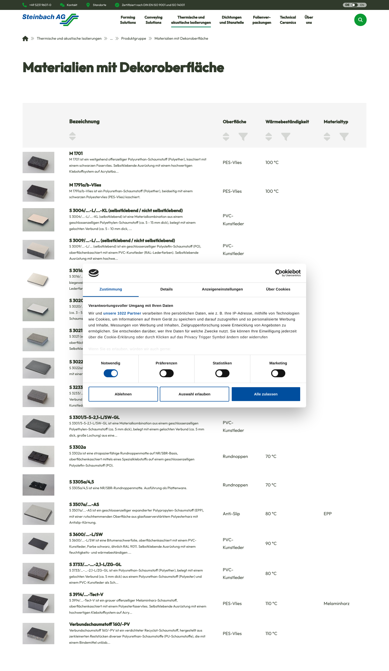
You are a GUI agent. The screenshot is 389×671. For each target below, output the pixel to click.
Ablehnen (123, 394)
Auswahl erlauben (194, 394)
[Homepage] (50, 20)
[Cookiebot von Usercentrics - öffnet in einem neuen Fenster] (279, 273)
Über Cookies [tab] (278, 289)
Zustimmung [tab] (110, 289)
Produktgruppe (130, 38)
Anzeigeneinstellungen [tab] (222, 289)
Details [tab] (167, 289)
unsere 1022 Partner (122, 313)
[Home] (25, 38)
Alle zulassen (266, 394)
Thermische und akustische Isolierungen (66, 38)
